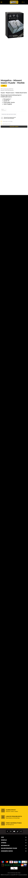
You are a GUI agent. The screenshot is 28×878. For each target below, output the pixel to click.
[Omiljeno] (23, 2)
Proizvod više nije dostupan (9, 114)
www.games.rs (7, 874)
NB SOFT (16, 874)
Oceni (3, 85)
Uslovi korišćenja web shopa (14, 872)
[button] (6, 121)
